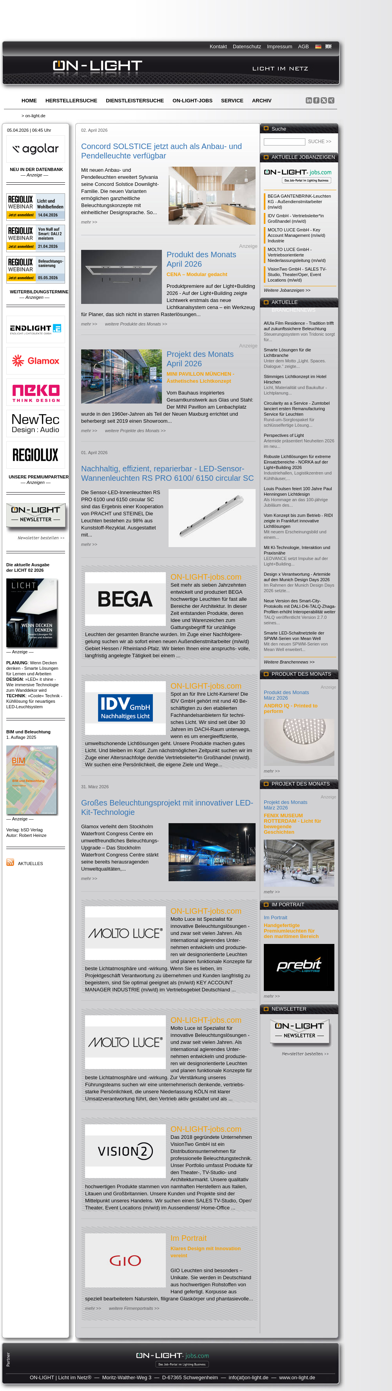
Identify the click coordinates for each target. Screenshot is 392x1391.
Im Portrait (189, 1238)
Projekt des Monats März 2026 (285, 805)
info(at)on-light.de (249, 1377)
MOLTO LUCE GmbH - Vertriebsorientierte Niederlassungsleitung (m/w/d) (297, 255)
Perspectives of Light (284, 435)
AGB (303, 46)
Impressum (279, 46)
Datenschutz (247, 46)
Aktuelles (30, 863)
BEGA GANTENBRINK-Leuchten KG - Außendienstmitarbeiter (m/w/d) (299, 201)
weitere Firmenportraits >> (134, 1308)
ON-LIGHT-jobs (192, 101)
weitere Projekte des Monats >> (135, 430)
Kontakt (218, 46)
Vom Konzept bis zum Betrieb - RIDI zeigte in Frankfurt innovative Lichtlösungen (298, 521)
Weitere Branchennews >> (289, 662)
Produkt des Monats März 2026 (286, 695)
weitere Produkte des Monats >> (136, 324)
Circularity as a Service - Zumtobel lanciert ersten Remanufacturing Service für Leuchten (297, 408)
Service (232, 101)
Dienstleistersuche (135, 101)
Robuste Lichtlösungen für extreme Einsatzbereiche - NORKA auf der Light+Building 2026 (297, 462)
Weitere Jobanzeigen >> (287, 290)
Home (29, 101)
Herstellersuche (71, 101)
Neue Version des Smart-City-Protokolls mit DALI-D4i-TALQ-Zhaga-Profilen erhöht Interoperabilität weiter (300, 606)
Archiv (262, 101)
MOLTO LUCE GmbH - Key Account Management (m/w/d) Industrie (296, 235)
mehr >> (89, 222)
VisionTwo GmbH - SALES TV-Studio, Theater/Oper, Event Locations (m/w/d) (297, 274)
